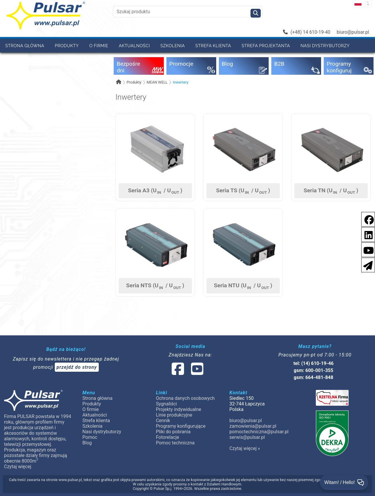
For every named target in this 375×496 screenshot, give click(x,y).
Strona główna (24, 45)
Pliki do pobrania (173, 431)
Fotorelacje (167, 437)
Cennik (59, 59)
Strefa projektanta (266, 45)
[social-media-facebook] (366, 219)
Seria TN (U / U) (331, 191)
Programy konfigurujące (180, 426)
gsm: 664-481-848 (313, 377)
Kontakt (88, 59)
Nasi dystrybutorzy (325, 45)
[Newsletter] (366, 264)
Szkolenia (172, 45)
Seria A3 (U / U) (155, 191)
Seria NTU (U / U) (243, 286)
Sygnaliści (166, 404)
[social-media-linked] (187, 372)
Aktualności (134, 45)
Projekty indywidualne (178, 409)
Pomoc (13, 59)
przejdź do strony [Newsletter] (77, 367)
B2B (36, 59)
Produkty (67, 45)
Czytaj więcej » (244, 448)
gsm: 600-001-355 (313, 370)
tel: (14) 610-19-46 (313, 363)
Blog (87, 443)
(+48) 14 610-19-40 (306, 32)
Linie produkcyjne (174, 415)
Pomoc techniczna (175, 443)
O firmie (98, 45)
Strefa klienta (213, 45)
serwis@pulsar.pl (247, 437)
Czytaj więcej (17, 466)
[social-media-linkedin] (366, 234)
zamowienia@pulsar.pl (252, 426)
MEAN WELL (157, 82)
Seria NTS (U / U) (155, 286)
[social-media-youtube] (367, 249)
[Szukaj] (255, 13)
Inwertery (180, 82)
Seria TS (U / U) (243, 191)
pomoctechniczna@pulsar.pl (259, 431)
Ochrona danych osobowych (185, 398)
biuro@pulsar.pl (353, 32)
